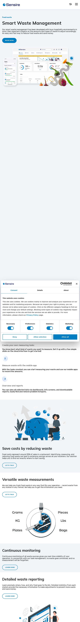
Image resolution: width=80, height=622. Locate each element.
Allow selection (40, 337)
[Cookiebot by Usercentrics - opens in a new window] (62, 283)
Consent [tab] (14, 290)
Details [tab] (40, 290)
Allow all (65, 337)
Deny (15, 337)
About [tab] (66, 290)
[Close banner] (76, 284)
